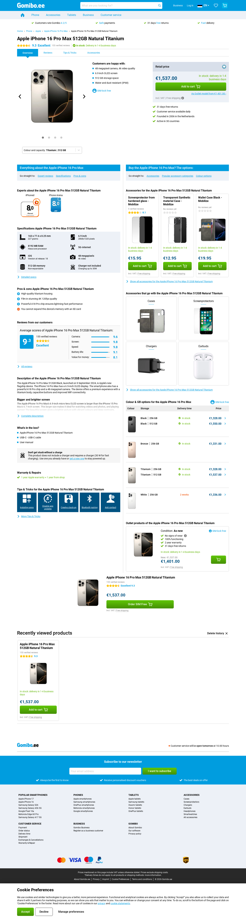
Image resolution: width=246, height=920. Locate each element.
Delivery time (24, 834)
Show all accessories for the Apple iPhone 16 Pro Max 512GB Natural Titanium (169, 281)
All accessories (190, 817)
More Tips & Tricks (28, 516)
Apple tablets (134, 799)
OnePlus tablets (135, 811)
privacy (101, 903)
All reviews (24, 366)
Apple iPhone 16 (26, 802)
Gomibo (133, 823)
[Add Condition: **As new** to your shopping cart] (218, 560)
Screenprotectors (191, 802)
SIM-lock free (101, 91)
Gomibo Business (81, 827)
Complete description (30, 416)
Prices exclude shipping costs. (154, 872)
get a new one (77, 458)
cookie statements (120, 903)
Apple (38, 31)
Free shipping (144, 273)
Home (20, 31)
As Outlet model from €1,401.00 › (208, 93)
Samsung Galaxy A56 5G (30, 808)
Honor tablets (134, 808)
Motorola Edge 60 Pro (28, 814)
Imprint (105, 879)
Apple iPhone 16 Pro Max (56, 31)
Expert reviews (45, 176)
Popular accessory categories (177, 176)
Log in (190, 5)
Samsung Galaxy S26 (28, 805)
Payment (22, 827)
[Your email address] (105, 771)
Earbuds (187, 808)
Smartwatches (190, 814)
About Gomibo (135, 827)
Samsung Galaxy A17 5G (30, 817)
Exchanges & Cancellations (30, 840)
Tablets (71, 15)
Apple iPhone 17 (26, 799)
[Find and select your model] (121, 5)
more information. (153, 875)
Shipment (22, 837)
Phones (78, 795)
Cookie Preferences (120, 879)
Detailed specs (26, 277)
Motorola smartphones (84, 808)
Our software (134, 830)
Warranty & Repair (26, 843)
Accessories (53, 15)
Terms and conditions (142, 879)
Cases (186, 799)
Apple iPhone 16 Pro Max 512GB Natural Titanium (94, 31)
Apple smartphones (82, 799)
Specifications (63, 176)
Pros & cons (79, 176)
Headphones (189, 811)
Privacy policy (134, 834)
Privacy (96, 879)
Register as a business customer (88, 830)
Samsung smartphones (84, 802)
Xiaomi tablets (135, 805)
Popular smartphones (32, 795)
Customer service (111, 15)
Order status (24, 830)
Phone (35, 15)
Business (88, 15)
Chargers (188, 805)
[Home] (22, 15)
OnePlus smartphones (83, 805)
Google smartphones (83, 811)
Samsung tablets (136, 802)
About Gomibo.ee (82, 879)
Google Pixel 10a (26, 811)
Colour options (203, 176)
